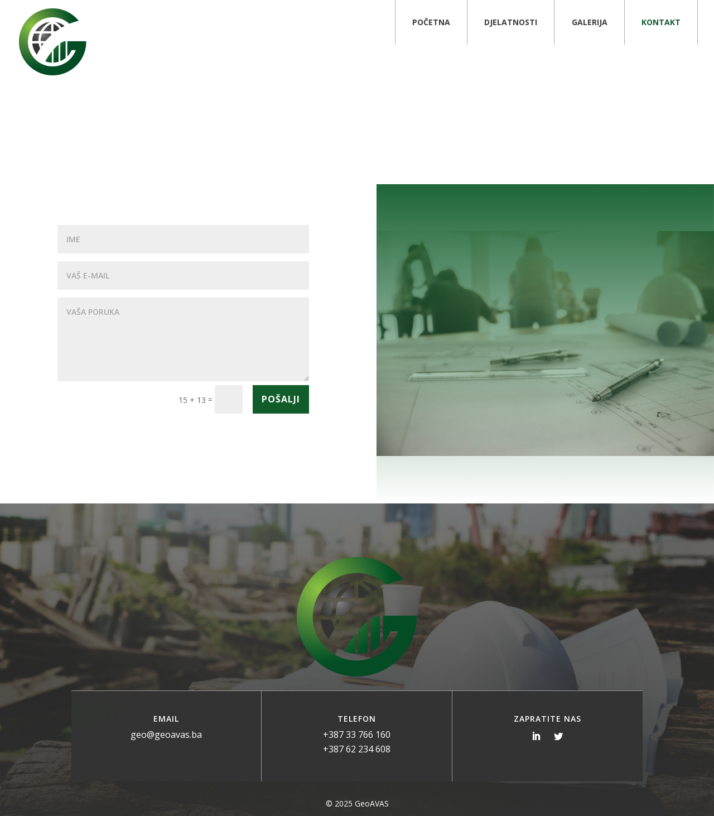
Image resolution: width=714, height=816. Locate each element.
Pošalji (281, 399)
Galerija (589, 22)
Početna (431, 22)
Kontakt (661, 22)
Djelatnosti (510, 22)
